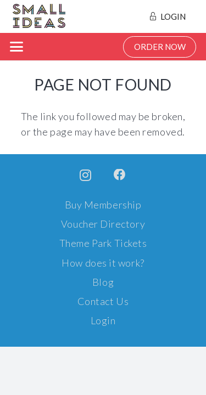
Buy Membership (103, 205)
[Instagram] (86, 175)
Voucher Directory (103, 224)
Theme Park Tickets (103, 243)
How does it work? (103, 263)
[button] (16, 46)
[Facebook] (120, 175)
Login (103, 320)
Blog (103, 282)
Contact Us (103, 301)
